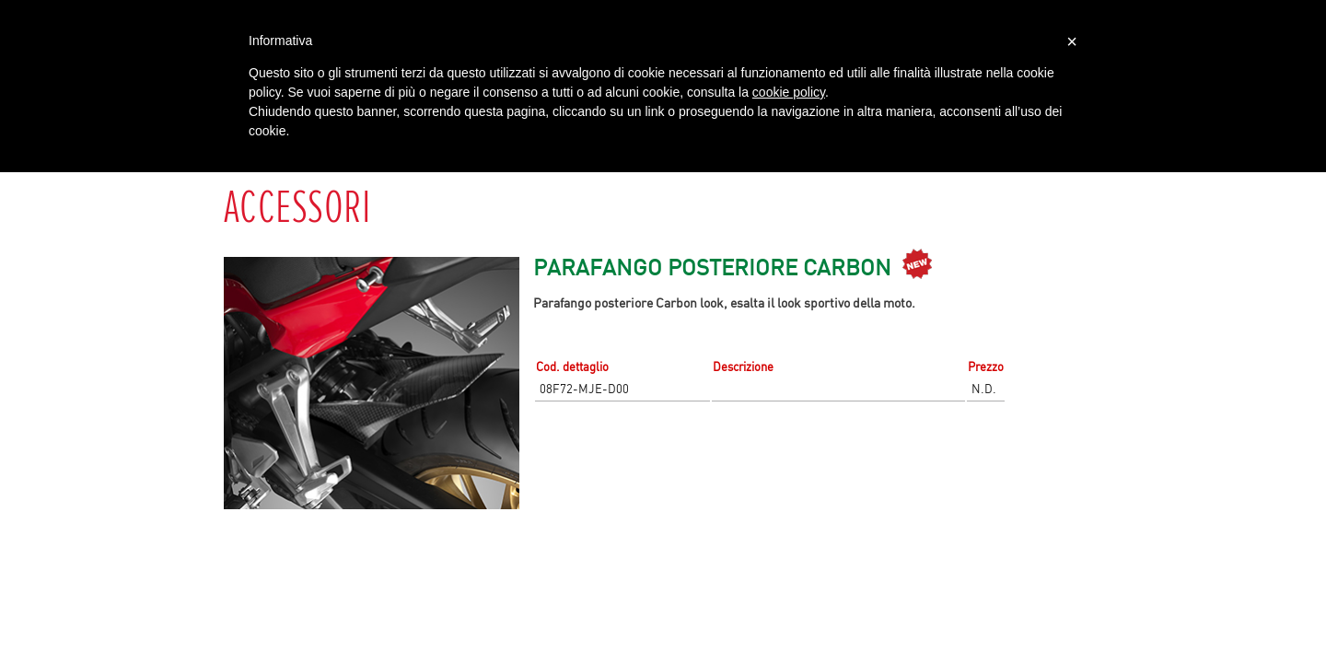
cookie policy (788, 92)
